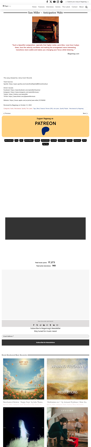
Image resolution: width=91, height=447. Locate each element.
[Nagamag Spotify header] (62, 1)
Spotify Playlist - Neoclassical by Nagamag (71, 108)
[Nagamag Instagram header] (58, 1)
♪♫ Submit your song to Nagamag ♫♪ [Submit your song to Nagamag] (77, 1)
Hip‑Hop (45, 144)
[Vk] (54, 325)
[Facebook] (33, 325)
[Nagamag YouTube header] (55, 1)
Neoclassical (17, 108)
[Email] (57, 325)
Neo (31, 406)
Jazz (21, 140)
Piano (85, 406)
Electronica (45, 140)
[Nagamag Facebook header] (48, 1)
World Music (29, 140)
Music (74, 405)
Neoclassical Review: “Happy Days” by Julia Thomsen (23, 402)
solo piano (56, 108)
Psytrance (61, 140)
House (37, 140)
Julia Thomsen (15, 406)
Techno (69, 140)
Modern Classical (24, 406)
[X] (37, 325)
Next (84, 113)
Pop (16, 140)
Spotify (24, 108)
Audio (12, 108)
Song (32, 405)
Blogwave (77, 140)
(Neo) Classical (41, 108)
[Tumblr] (50, 325)
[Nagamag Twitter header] (51, 1)
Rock (84, 140)
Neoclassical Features (53, 406)
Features (69, 405)
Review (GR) (36, 406)
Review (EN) (49, 108)
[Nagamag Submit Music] (45, 251)
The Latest (29, 108)
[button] (86, 7)
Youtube (77, 406)
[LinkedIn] (44, 325)
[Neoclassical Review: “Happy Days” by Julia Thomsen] (23, 378)
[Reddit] (40, 325)
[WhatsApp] (47, 325)
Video (72, 406)
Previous (7, 113)
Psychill (53, 140)
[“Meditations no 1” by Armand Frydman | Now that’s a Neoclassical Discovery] (67, 378)
